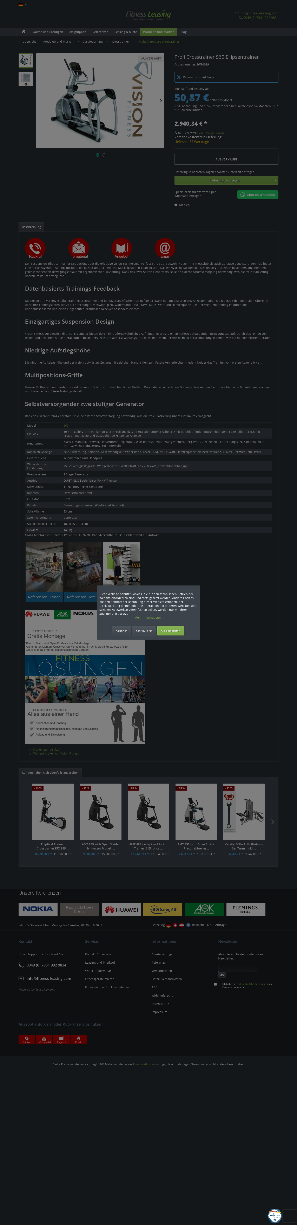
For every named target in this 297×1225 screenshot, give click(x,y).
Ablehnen (121, 630)
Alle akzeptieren (170, 630)
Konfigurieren (144, 630)
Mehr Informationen (148, 617)
